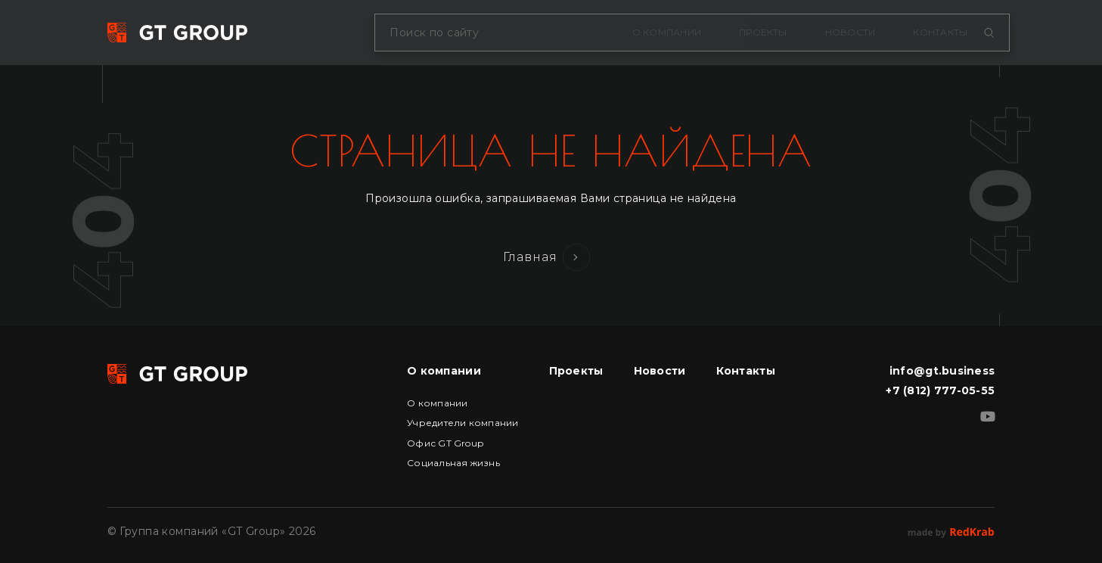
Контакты (940, 32)
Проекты (763, 32)
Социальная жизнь (453, 462)
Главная (530, 257)
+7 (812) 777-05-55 (940, 390)
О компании (666, 32)
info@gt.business (942, 371)
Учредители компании (463, 422)
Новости (850, 32)
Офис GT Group (445, 443)
